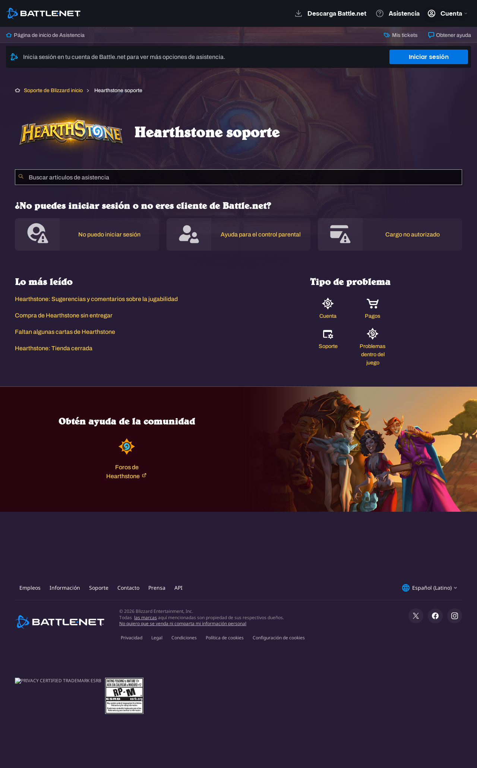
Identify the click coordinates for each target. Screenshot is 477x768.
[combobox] (238, 177)
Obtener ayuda (449, 35)
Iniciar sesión (429, 57)
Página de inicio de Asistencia (45, 35)
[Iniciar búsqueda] (21, 177)
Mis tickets (400, 35)
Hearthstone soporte (117, 90)
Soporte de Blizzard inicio (53, 90)
